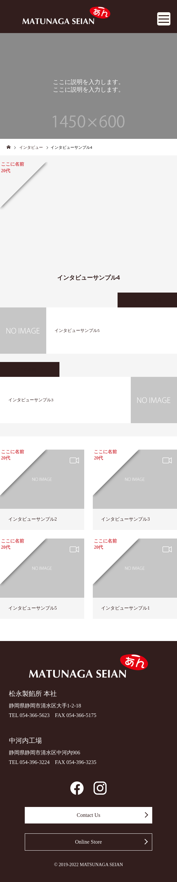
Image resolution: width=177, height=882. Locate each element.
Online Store (88, 842)
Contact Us (88, 815)
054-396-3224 (35, 762)
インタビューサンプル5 (32, 608)
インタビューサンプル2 (32, 519)
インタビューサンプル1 (125, 608)
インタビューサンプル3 (125, 519)
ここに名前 (151, 300)
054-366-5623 (35, 715)
